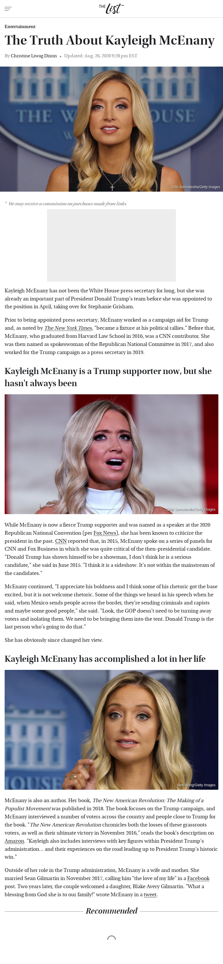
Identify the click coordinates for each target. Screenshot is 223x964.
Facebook (198, 878)
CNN (61, 541)
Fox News (104, 533)
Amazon (14, 841)
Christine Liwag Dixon (34, 55)
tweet (150, 895)
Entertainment (20, 26)
